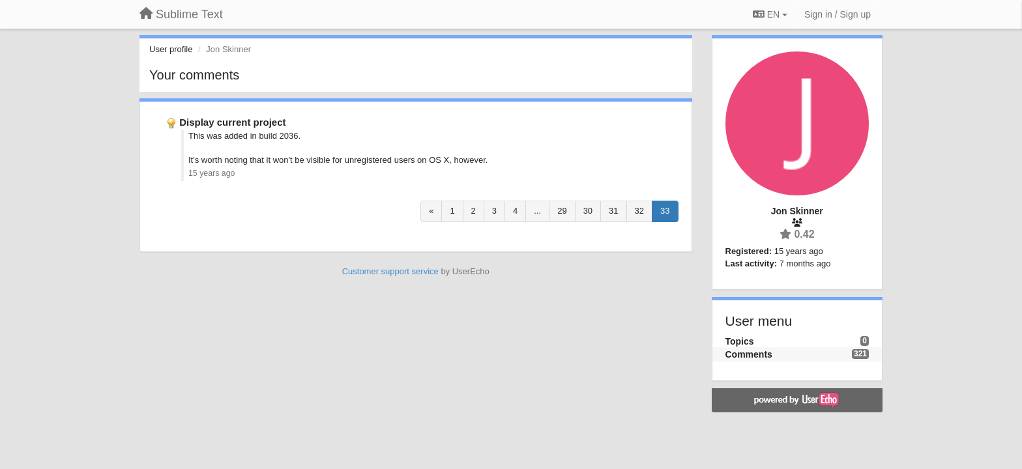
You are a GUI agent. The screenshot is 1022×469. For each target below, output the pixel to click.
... (537, 211)
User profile (170, 49)
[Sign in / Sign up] (837, 14)
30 (587, 211)
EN (770, 14)
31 (613, 211)
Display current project (232, 122)
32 (639, 211)
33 (664, 211)
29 (561, 211)
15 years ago (211, 173)
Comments (748, 354)
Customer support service (390, 271)
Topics (739, 341)
